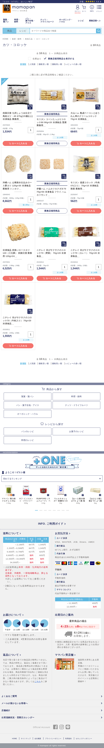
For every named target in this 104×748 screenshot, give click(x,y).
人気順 (32, 64)
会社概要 (38, 738)
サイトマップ (26, 738)
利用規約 (68, 738)
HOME (14, 738)
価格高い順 (57, 64)
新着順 (23, 64)
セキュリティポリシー (84, 738)
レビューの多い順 (73, 64)
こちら (38, 681)
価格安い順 (44, 64)
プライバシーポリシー (53, 738)
